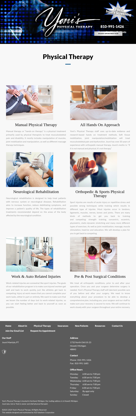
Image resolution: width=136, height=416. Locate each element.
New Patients (81, 326)
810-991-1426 (84, 360)
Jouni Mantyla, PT (10, 342)
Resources (100, 326)
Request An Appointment (42, 331)
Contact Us (117, 326)
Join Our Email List (14, 331)
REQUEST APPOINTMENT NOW (108, 33)
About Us (22, 326)
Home (8, 326)
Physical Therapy (42, 326)
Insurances (63, 326)
